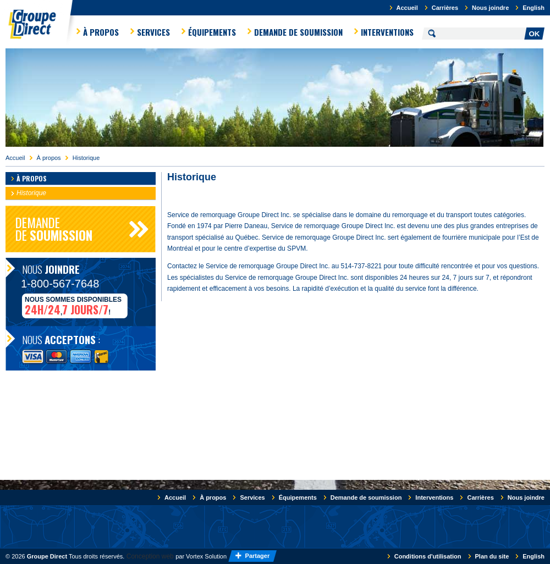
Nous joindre (490, 7)
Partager (258, 555)
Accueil (407, 7)
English (533, 7)
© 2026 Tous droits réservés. (65, 556)
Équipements (212, 32)
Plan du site (492, 556)
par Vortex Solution (201, 556)
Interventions (387, 32)
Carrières (445, 7)
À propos (101, 32)
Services (153, 32)
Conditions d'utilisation (427, 556)
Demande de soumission (298, 32)
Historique (86, 157)
